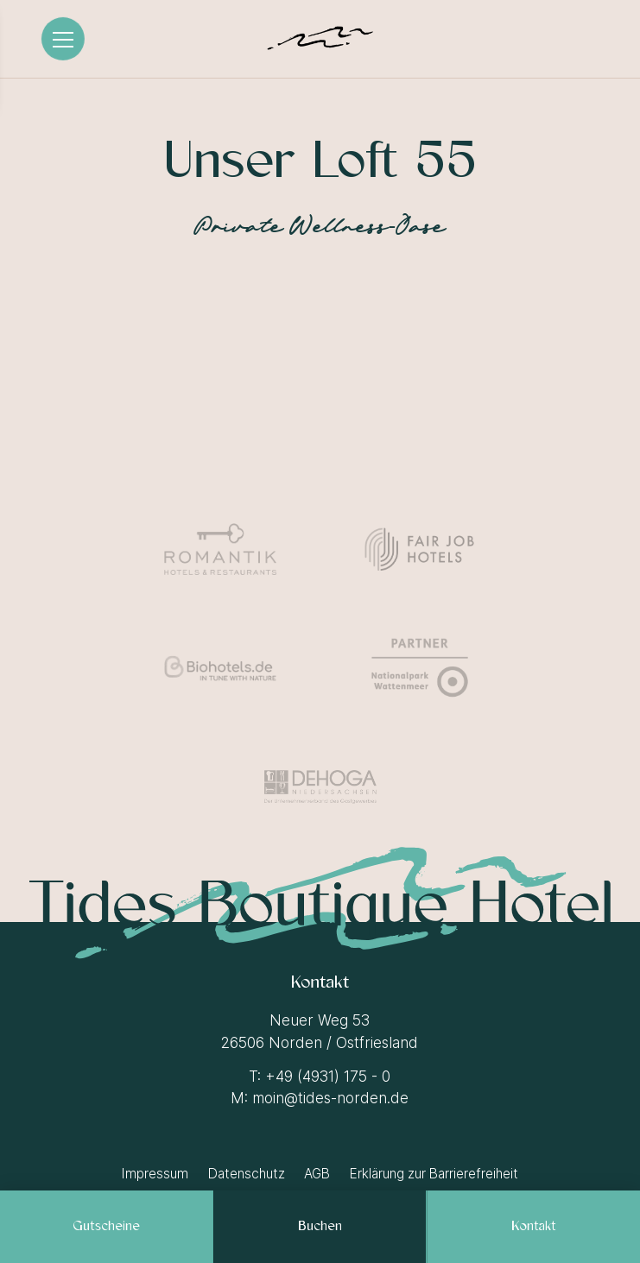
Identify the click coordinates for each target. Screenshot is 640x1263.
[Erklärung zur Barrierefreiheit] (433, 1174)
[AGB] (317, 1174)
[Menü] (63, 39)
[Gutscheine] (106, 1226)
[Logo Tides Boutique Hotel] (319, 39)
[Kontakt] (533, 1226)
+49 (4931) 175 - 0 (327, 1076)
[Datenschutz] (247, 1174)
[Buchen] (320, 1226)
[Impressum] (156, 1174)
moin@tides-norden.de (330, 1098)
